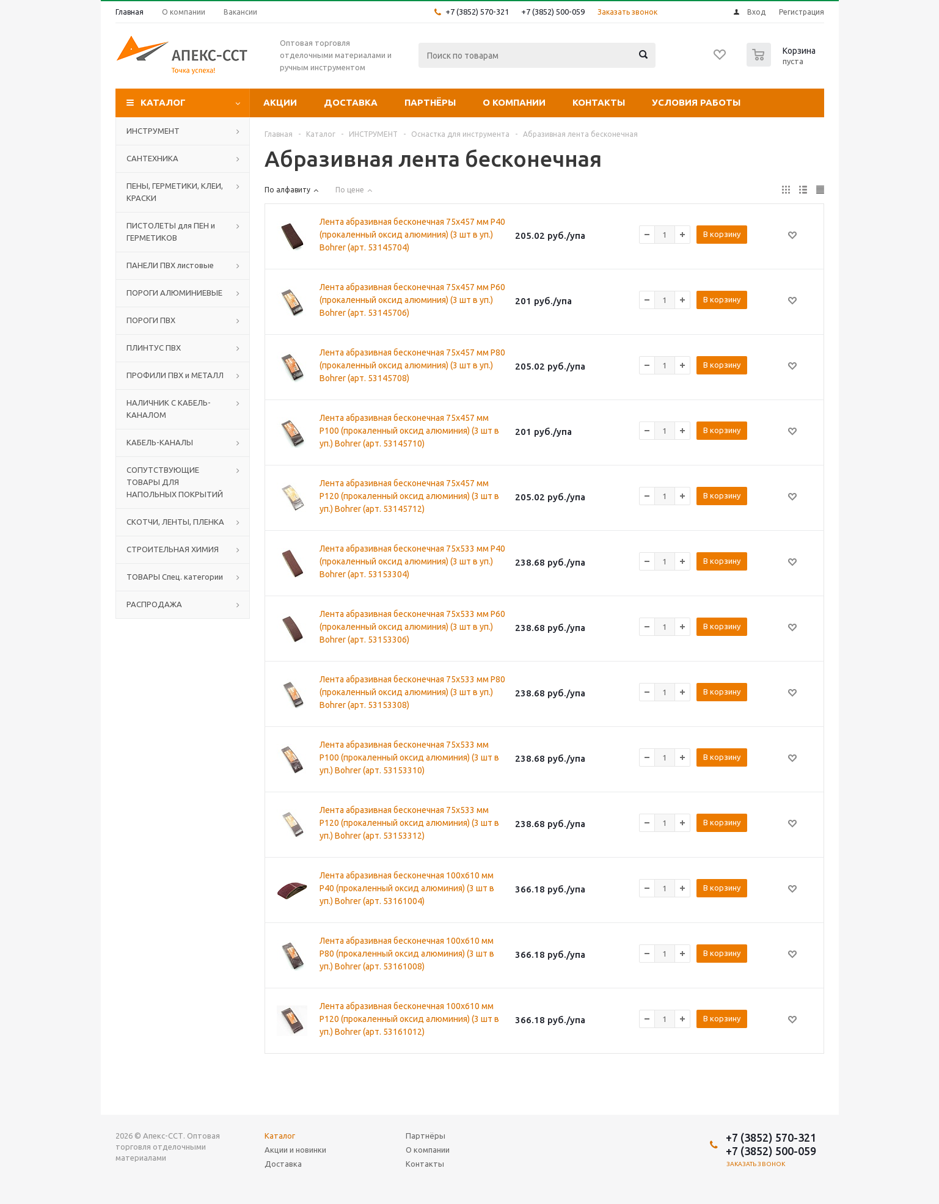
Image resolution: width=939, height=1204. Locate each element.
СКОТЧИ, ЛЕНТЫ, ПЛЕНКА (175, 521)
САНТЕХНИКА (152, 158)
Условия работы (696, 102)
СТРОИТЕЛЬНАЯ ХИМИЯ (172, 549)
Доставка (351, 102)
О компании (514, 102)
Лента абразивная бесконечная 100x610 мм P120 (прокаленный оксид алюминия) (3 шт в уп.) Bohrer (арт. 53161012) (409, 1019)
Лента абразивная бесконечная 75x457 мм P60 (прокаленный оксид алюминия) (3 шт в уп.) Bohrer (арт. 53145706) (412, 300)
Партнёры (430, 102)
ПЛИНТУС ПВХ (153, 347)
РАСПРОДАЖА (154, 604)
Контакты (598, 102)
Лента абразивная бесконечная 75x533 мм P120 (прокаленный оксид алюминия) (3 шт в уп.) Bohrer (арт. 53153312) (409, 823)
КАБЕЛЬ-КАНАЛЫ (159, 442)
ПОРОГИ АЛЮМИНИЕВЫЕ (174, 292)
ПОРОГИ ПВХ (150, 320)
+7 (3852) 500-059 (553, 11)
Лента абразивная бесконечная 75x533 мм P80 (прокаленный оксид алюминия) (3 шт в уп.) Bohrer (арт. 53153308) (412, 692)
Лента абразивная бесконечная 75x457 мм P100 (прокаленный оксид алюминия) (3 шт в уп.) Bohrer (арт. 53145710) (409, 430)
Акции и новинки (295, 1149)
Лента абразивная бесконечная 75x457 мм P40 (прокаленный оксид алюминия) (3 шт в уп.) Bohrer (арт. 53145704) (412, 234)
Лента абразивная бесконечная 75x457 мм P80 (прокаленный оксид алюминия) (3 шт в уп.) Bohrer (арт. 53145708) (412, 365)
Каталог (163, 102)
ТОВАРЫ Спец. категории (174, 576)
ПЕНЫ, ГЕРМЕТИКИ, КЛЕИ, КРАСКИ (174, 191)
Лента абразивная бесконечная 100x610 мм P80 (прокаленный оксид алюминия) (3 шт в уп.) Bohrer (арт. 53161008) (407, 953)
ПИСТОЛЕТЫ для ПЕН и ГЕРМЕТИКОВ (170, 231)
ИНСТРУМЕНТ (153, 130)
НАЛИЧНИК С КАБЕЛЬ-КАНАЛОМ (168, 408)
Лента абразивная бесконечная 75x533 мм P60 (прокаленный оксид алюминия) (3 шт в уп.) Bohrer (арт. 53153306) (412, 626)
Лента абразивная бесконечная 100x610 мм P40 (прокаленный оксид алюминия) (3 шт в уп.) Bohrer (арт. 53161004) (407, 888)
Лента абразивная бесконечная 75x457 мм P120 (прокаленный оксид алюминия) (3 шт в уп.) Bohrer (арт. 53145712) (409, 496)
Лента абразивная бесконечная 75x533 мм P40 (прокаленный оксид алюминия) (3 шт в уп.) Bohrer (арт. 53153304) (412, 561)
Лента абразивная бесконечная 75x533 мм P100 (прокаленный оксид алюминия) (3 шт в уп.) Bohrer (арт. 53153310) (409, 757)
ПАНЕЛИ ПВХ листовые (170, 265)
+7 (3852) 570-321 (477, 11)
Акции (280, 102)
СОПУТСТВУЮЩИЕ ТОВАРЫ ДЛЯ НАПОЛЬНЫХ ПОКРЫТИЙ (174, 481)
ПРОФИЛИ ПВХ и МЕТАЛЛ (175, 375)
